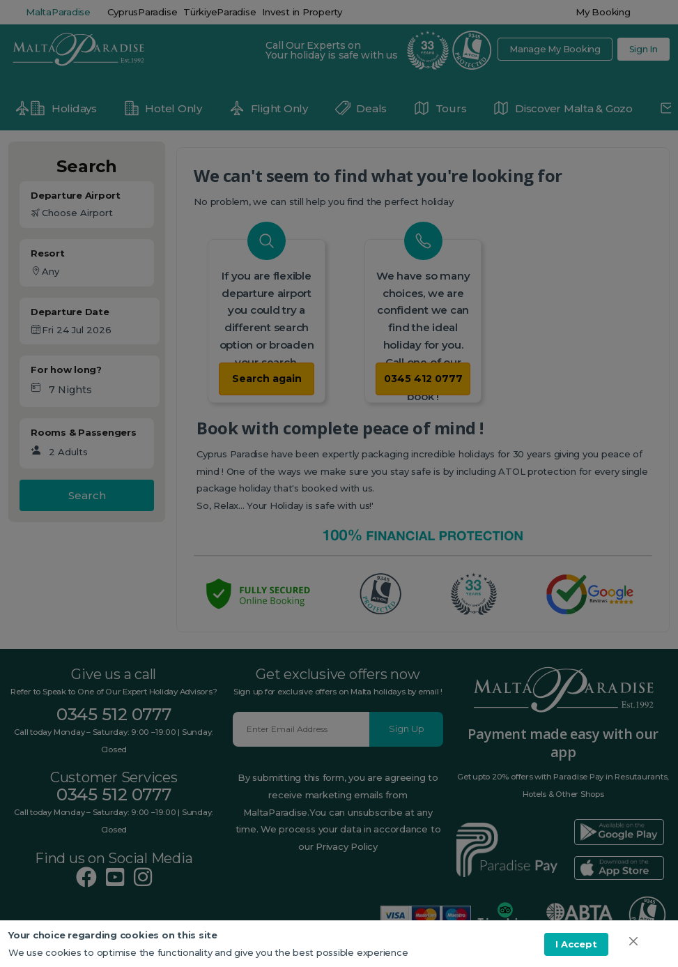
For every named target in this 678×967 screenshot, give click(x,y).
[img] (633, 941)
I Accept (576, 944)
